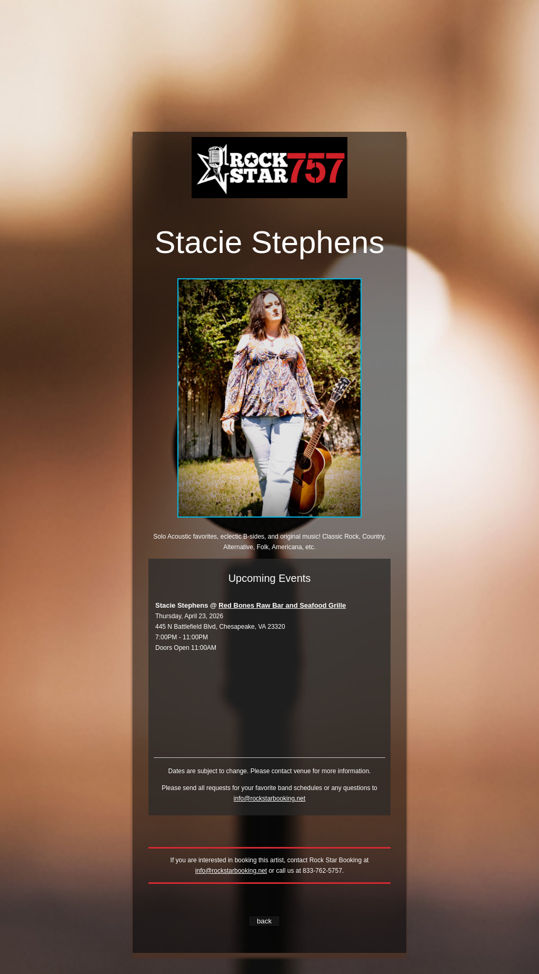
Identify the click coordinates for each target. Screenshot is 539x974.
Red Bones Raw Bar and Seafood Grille (282, 605)
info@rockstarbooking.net (269, 798)
